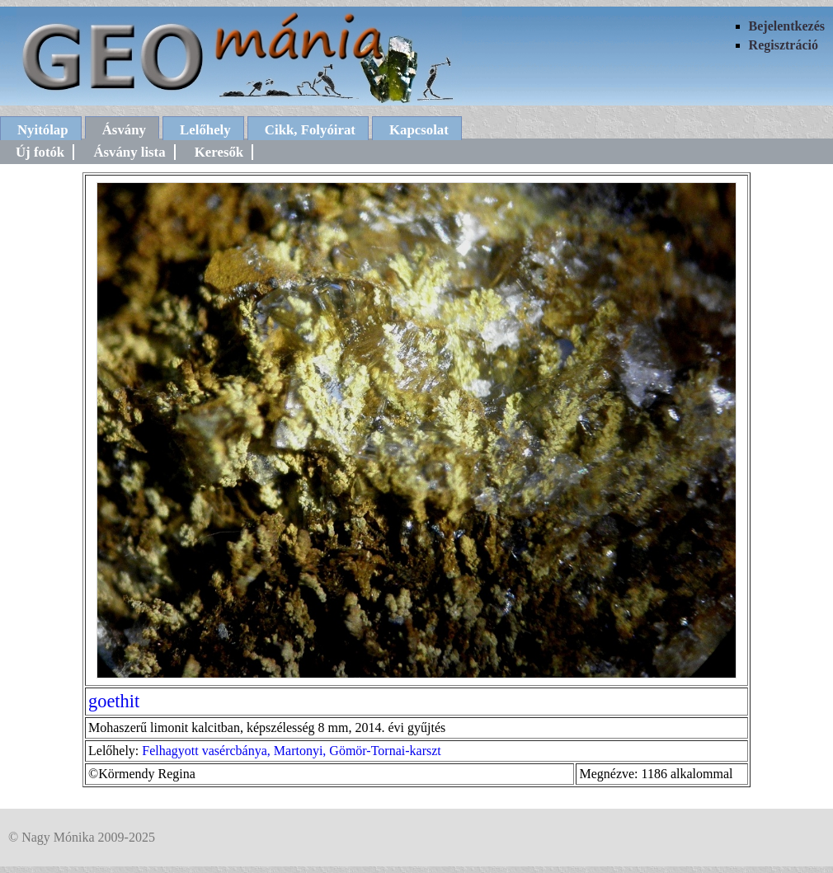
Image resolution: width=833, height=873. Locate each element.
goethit (113, 701)
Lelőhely (205, 130)
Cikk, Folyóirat (310, 130)
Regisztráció (783, 45)
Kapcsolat (419, 130)
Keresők (219, 152)
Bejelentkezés (787, 26)
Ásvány (124, 130)
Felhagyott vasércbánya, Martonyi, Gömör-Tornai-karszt (291, 751)
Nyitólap (42, 130)
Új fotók (40, 152)
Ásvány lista (129, 152)
